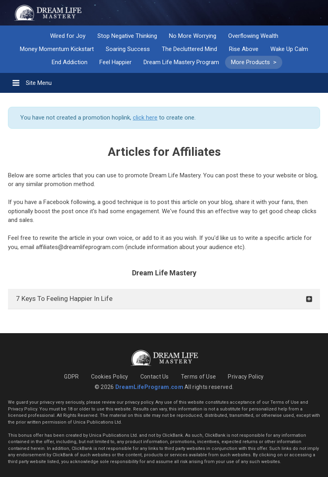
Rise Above (243, 49)
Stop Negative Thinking (127, 35)
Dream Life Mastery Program (181, 62)
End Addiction (69, 62)
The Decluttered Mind (189, 49)
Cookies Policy (109, 376)
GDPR (71, 376)
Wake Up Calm (289, 49)
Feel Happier (115, 62)
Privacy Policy (246, 376)
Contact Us (154, 376)
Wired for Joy (67, 35)
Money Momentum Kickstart (57, 49)
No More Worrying (192, 35)
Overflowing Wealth (253, 35)
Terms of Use (198, 376)
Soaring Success (128, 49)
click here (145, 117)
